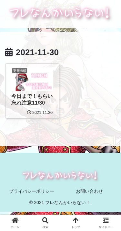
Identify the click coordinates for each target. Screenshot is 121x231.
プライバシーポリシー (31, 191)
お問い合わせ (89, 191)
